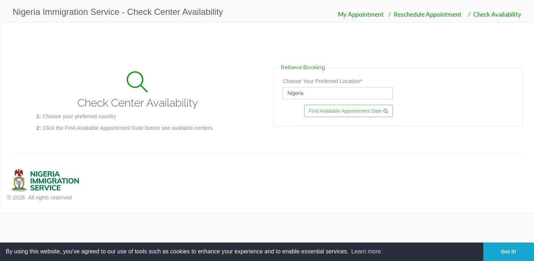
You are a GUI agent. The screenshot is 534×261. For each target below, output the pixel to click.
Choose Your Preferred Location (322, 81)
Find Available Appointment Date (348, 111)
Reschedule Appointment (428, 14)
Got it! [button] (508, 251)
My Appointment (361, 14)
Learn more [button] (366, 251)
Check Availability (497, 14)
